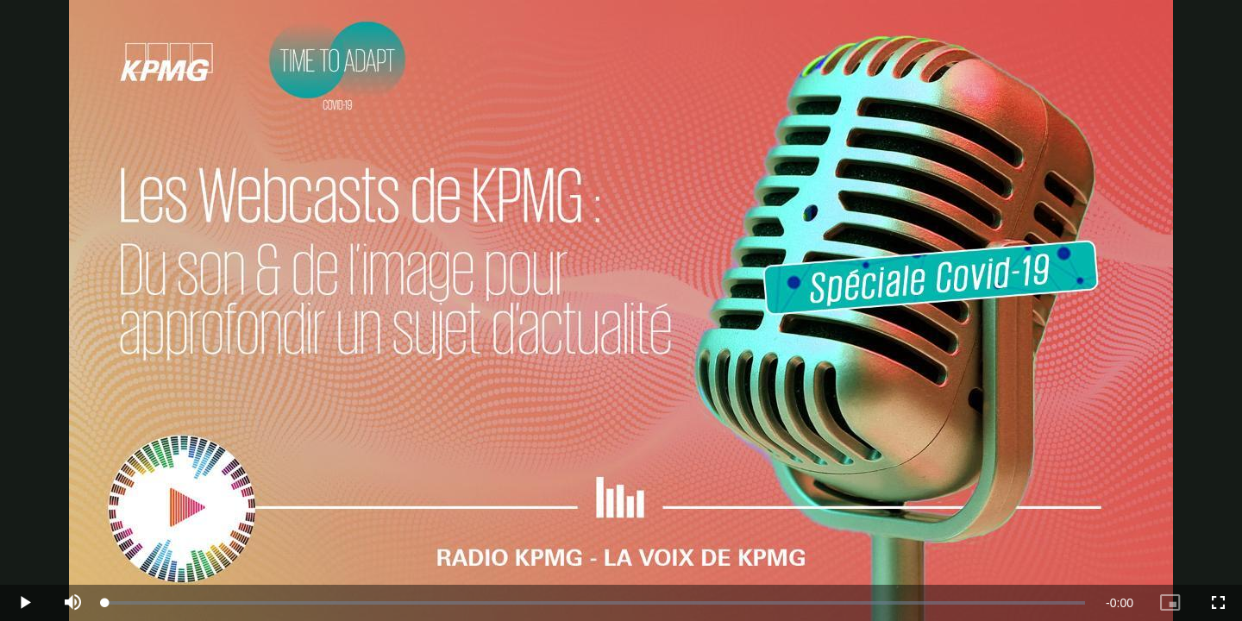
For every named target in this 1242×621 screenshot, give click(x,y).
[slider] (595, 603)
